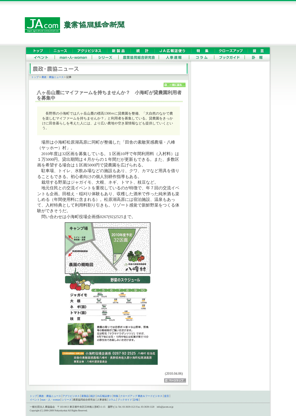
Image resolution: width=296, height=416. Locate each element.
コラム (112, 399)
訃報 (136, 399)
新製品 (85, 396)
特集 (115, 396)
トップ (35, 77)
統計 (92, 396)
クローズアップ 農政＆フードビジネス (141, 396)
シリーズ (67, 399)
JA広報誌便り (104, 396)
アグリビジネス (71, 396)
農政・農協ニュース (53, 77)
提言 (166, 396)
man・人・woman (50, 399)
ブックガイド (124, 399)
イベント (35, 399)
